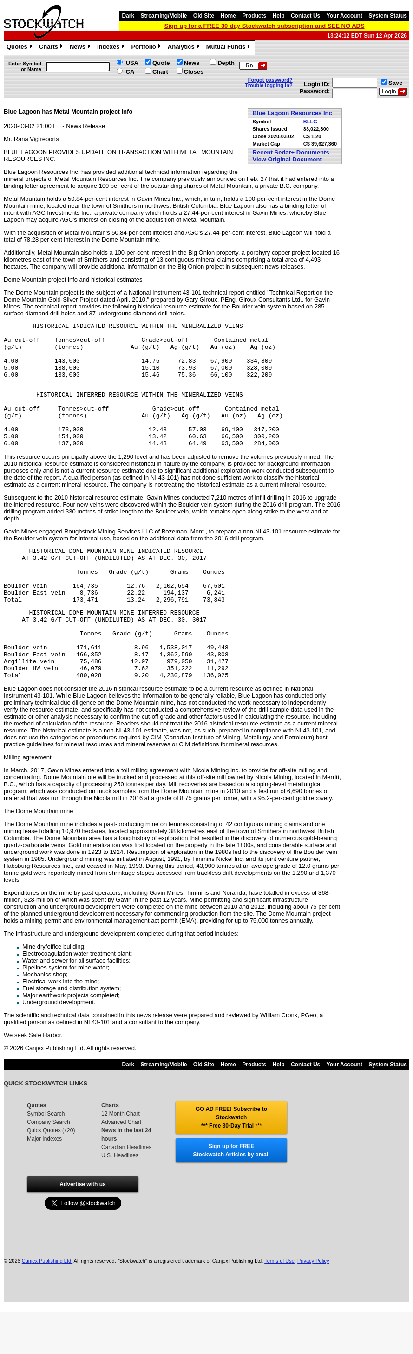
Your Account (344, 16)
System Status (387, 16)
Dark (128, 16)
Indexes (111, 48)
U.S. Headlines (119, 1204)
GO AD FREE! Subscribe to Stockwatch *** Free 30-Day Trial (231, 1166)
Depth (226, 62)
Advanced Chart (121, 1171)
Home (228, 16)
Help (279, 16)
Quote (161, 62)
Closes (194, 71)
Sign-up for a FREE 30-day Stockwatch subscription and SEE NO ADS (264, 25)
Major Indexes (44, 1187)
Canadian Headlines (126, 1196)
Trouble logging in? (269, 85)
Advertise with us (82, 1233)
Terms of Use (279, 1309)
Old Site (203, 16)
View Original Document (287, 159)
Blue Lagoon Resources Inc (292, 112)
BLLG (310, 121)
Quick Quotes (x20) (51, 1179)
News (81, 48)
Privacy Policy (313, 1309)
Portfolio (147, 48)
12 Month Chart (120, 1162)
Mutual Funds (229, 48)
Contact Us (305, 16)
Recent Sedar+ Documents (291, 152)
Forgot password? (270, 80)
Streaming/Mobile (163, 16)
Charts (52, 48)
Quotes (20, 48)
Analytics (185, 48)
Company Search (48, 1171)
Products (254, 16)
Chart (160, 71)
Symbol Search (46, 1162)
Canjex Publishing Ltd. (47, 1309)
